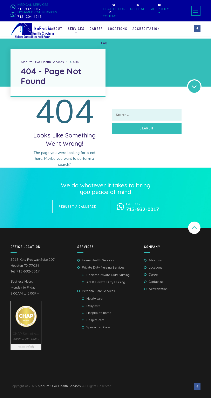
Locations (117, 29)
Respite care (95, 320)
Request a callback (77, 206)
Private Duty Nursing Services (103, 267)
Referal (137, 7)
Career (96, 29)
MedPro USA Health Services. (60, 386)
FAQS (105, 43)
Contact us (156, 281)
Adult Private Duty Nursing (105, 282)
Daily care (93, 306)
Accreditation (146, 29)
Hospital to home (98, 313)
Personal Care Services (98, 291)
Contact (110, 14)
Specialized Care (98, 327)
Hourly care (94, 298)
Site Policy (159, 7)
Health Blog (114, 7)
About (57, 29)
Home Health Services (98, 260)
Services (76, 29)
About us (155, 260)
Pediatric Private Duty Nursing (108, 275)
